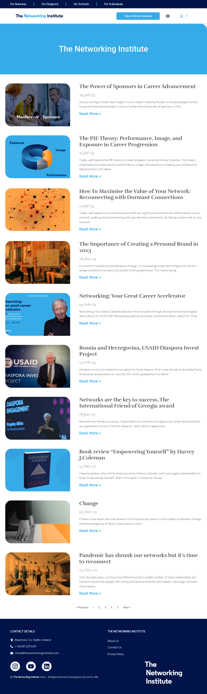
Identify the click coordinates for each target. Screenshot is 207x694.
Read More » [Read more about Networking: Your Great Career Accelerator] (90, 323)
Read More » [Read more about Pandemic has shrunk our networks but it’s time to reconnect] (90, 593)
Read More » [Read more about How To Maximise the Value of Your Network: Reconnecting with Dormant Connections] (90, 229)
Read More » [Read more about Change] (90, 531)
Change (88, 503)
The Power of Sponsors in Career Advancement (137, 86)
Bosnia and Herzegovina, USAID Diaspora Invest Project (139, 351)
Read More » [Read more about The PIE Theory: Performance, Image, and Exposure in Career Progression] (90, 176)
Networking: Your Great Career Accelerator (132, 296)
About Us (113, 641)
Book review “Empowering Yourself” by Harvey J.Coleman (136, 455)
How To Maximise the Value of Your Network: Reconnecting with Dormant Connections (135, 194)
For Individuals (113, 4)
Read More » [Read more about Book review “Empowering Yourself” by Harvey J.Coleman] (90, 485)
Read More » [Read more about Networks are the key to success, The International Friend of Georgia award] (90, 433)
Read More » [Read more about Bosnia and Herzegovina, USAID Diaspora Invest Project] (90, 381)
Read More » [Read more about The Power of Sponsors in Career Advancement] (90, 114)
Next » (127, 607)
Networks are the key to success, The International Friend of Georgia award (126, 403)
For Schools (81, 4)
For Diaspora (50, 4)
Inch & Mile (92, 677)
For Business (18, 4)
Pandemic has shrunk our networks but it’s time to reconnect (138, 558)
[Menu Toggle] (168, 16)
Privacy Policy (116, 654)
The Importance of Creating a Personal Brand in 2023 (138, 247)
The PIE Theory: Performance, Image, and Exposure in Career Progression (130, 141)
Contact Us (114, 647)
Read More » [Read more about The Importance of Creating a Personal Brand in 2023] (90, 277)
